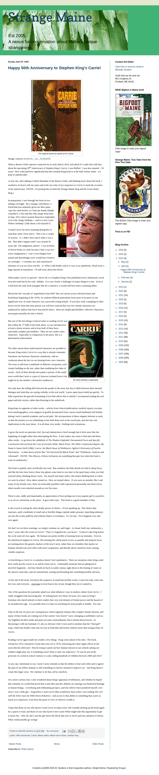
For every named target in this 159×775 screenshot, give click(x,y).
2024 (121, 258)
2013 (121, 328)
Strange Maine (50, 17)
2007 (121, 353)
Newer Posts (15, 744)
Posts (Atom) (27, 749)
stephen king (73, 735)
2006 (121, 358)
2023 (121, 287)
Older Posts (98, 744)
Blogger (122, 768)
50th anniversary (23, 735)
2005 (121, 362)
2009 (121, 345)
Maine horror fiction (58, 735)
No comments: (53, 731)
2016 (121, 316)
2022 (121, 291)
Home (57, 744)
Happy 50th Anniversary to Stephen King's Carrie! (54, 68)
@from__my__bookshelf (37, 158)
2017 (121, 312)
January (125, 281)
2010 (121, 341)
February (125, 277)
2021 (121, 295)
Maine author (43, 735)
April (123, 266)
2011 (121, 337)
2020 (121, 299)
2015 (121, 320)
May (123, 262)
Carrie (34, 735)
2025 (121, 254)
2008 (121, 349)
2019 (121, 303)
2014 (121, 324)
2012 (121, 333)
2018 (121, 308)
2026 (121, 250)
